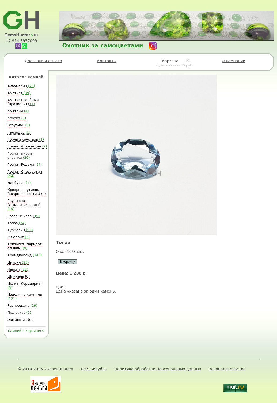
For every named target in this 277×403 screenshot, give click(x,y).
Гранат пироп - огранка (20, 155)
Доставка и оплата (43, 61)
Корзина (174, 63)
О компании (233, 61)
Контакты (106, 61)
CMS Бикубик (94, 369)
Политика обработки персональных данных (157, 369)
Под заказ (19, 312)
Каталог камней (26, 77)
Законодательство (227, 369)
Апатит (16, 118)
